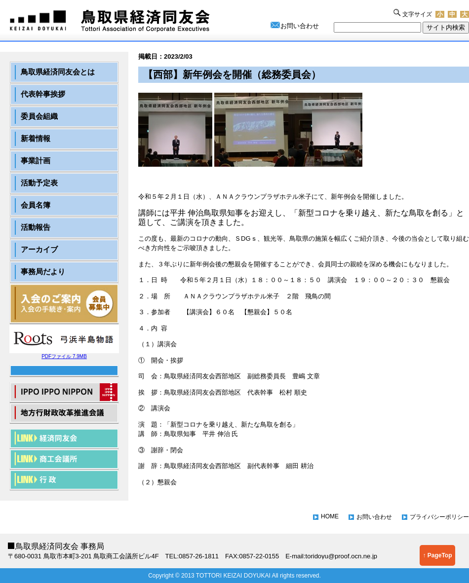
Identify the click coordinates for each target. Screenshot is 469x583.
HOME (330, 516)
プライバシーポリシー (439, 516)
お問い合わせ (299, 26)
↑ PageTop (437, 555)
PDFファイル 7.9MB (64, 354)
